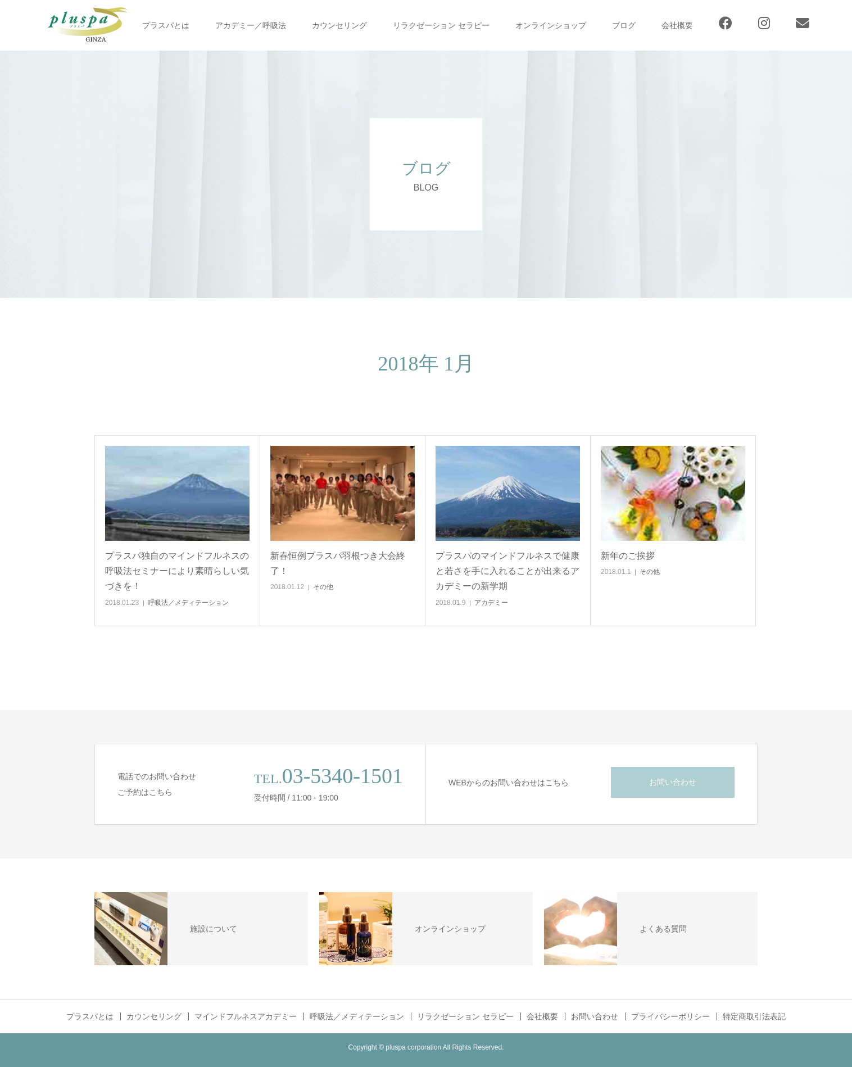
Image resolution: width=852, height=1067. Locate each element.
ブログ (624, 25)
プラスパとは (165, 25)
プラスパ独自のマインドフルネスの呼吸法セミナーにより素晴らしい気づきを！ (177, 571)
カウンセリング (339, 25)
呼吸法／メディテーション (188, 603)
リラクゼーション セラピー (441, 25)
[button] (177, 493)
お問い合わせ (672, 781)
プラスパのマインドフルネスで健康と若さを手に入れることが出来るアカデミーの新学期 (507, 571)
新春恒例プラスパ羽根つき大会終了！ (337, 563)
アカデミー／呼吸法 (250, 25)
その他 (323, 587)
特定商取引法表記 (754, 1016)
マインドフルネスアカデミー (245, 1016)
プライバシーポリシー (670, 1016)
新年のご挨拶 (628, 555)
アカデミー (491, 603)
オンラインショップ (550, 25)
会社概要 (677, 25)
